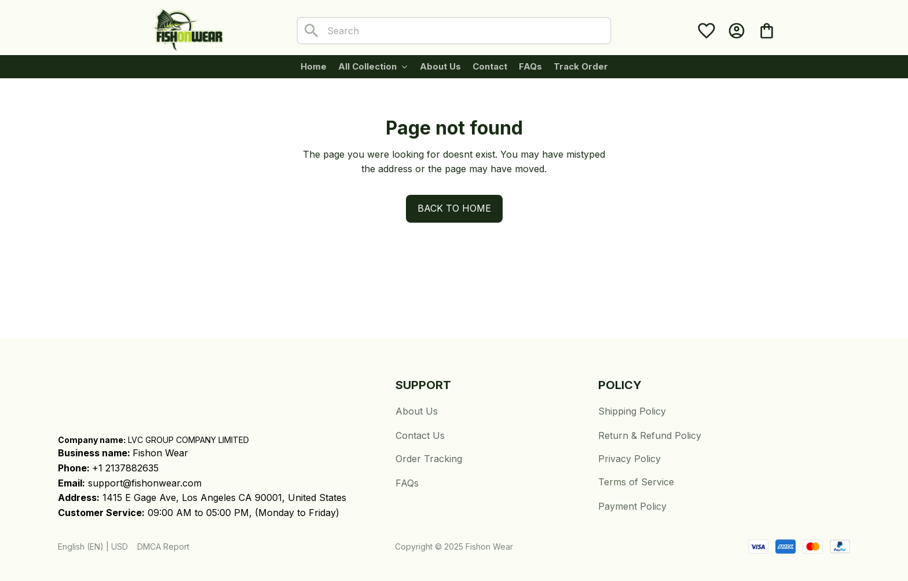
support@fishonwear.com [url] (145, 483)
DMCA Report (163, 546)
